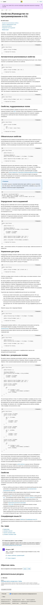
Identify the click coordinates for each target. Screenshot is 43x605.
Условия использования (6, 603)
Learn (2, 10)
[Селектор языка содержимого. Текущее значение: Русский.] (4, 594)
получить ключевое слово (9, 532)
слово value (10, 504)
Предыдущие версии (16, 599)
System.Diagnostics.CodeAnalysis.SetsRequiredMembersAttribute (23, 172)
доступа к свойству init (30, 497)
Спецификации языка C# (31, 519)
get (11, 495)
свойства (20, 464)
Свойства (22, 519)
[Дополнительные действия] (41, 10)
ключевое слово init (7, 531)
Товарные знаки (15, 603)
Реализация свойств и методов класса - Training (11, 581)
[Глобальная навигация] (1, 2)
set (4, 497)
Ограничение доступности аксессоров (17, 502)
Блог (23, 599)
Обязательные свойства (7, 26)
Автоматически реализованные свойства (10, 22)
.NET (6, 10)
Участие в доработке (30, 599)
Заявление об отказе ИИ (6, 599)
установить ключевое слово (9, 534)
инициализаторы (5, 328)
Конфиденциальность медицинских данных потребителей (23, 601)
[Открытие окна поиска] (38, 2)
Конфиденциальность (5, 601)
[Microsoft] (21, 1)
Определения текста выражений (8, 27)
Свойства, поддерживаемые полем (9, 24)
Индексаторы (6, 529)
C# (9, 10)
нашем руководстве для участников (13, 545)
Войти (41, 1)
